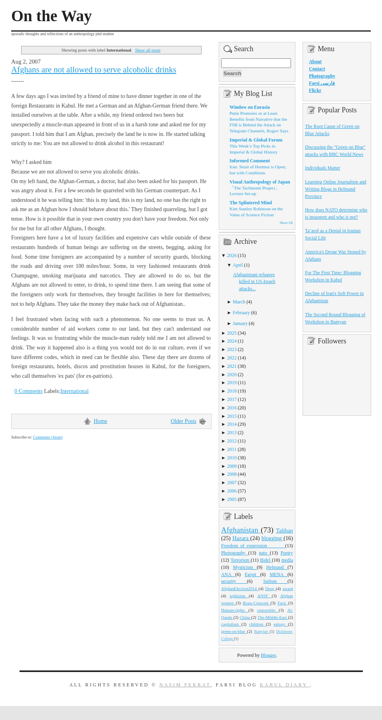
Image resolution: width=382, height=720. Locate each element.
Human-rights (234, 610)
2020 (232, 374)
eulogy (281, 624)
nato (264, 553)
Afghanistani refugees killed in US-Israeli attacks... (254, 282)
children (257, 624)
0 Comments (28, 391)
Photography (234, 553)
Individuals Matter (322, 168)
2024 (232, 341)
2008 (232, 474)
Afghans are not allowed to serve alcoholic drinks (93, 69)
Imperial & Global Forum (256, 140)
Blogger (268, 655)
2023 (232, 349)
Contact (317, 69)
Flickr (315, 90)
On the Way (51, 16)
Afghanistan (241, 530)
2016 (232, 408)
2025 (232, 333)
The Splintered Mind (251, 202)
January (240, 323)
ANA (228, 574)
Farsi (282, 602)
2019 (232, 382)
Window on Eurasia (250, 107)
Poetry (287, 553)
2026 (232, 255)
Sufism (275, 581)
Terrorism (241, 560)
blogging (272, 538)
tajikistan (239, 595)
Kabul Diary (285, 685)
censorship (268, 610)
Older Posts (183, 421)
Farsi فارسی (322, 83)
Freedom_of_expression (253, 545)
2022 (232, 358)
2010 (232, 458)
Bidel (266, 560)
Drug (270, 588)
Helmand (276, 567)
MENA (278, 574)
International (74, 391)
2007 (232, 482)
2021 (232, 366)
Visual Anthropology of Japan (260, 182)
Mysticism (245, 567)
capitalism (231, 624)
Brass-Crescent (257, 602)
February (241, 312)
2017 (232, 399)
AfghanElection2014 (240, 588)
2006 (232, 491)
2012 (232, 441)
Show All (286, 223)
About (315, 61)
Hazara (241, 538)
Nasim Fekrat (184, 685)
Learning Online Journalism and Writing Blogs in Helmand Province (335, 189)
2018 (232, 391)
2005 (232, 499)
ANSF (264, 595)
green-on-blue (234, 631)
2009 (232, 466)
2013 (232, 432)
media (287, 560)
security (234, 581)
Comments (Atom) (48, 437)
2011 (231, 449)
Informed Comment (250, 161)
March (239, 302)
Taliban (284, 530)
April (238, 265)
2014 (232, 424)
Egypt (252, 574)
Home (100, 421)
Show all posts (147, 50)
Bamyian (262, 632)
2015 (232, 416)
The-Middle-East (272, 617)
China (245, 617)
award (288, 588)
